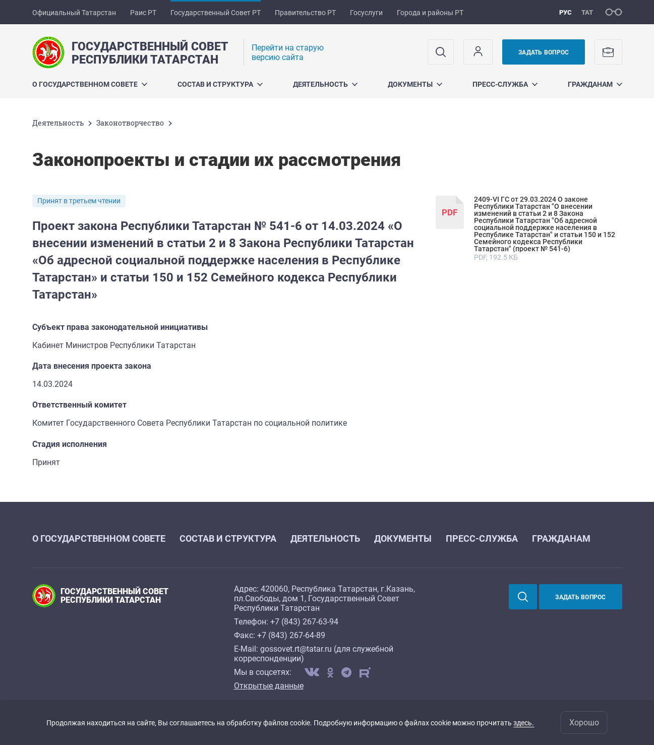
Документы (415, 84)
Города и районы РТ (430, 13)
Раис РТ (143, 13)
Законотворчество (130, 123)
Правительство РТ (305, 13)
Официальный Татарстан (74, 13)
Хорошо (584, 722)
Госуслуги (366, 13)
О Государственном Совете (89, 84)
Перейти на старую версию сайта (288, 52)
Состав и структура (220, 84)
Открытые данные (269, 686)
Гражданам (595, 84)
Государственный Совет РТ (215, 13)
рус (565, 12)
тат (587, 12)
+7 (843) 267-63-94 (304, 621)
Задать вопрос (543, 52)
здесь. (523, 723)
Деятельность (325, 84)
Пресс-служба (505, 84)
